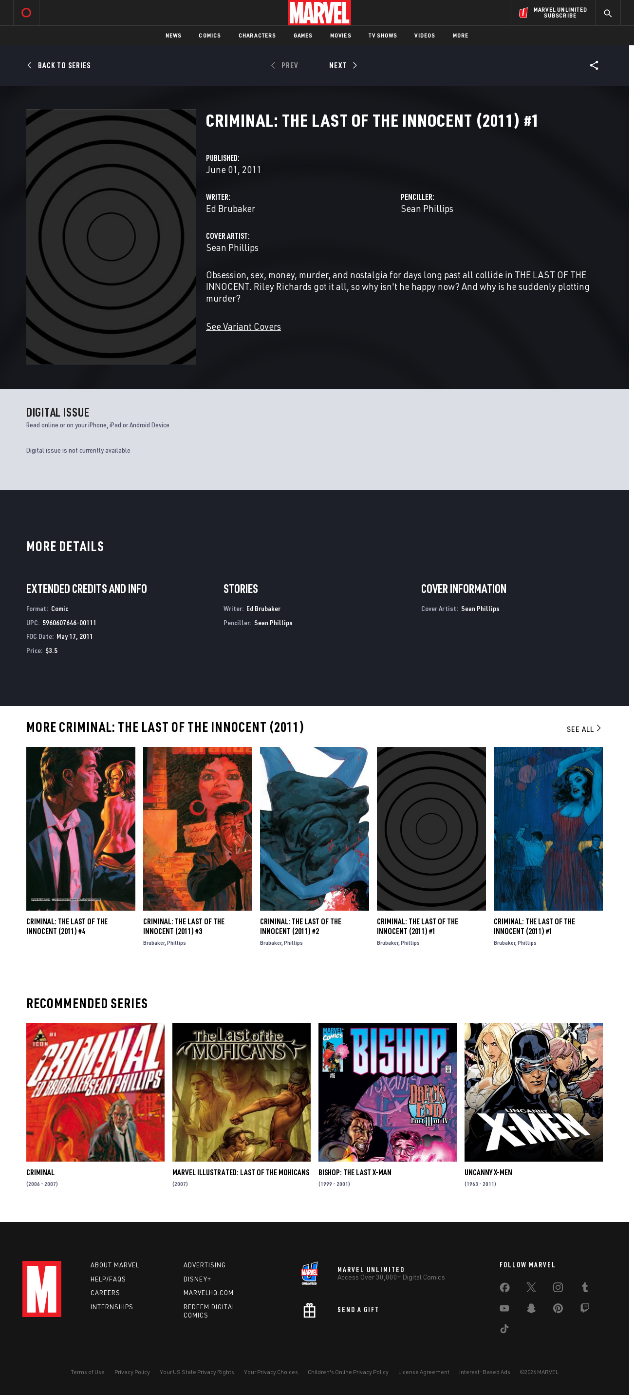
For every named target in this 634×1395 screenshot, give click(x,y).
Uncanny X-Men (488, 1172)
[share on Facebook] (505, 1290)
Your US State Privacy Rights (197, 1372)
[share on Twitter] (531, 1289)
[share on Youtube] (504, 1310)
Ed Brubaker (230, 208)
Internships (112, 1307)
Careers (105, 1293)
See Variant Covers (243, 326)
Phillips (176, 942)
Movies (340, 35)
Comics (210, 35)
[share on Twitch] (585, 1310)
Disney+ (197, 1279)
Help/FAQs (108, 1279)
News (174, 35)
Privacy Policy (132, 1372)
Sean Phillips (427, 208)
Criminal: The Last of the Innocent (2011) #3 (183, 926)
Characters (257, 35)
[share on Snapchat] (531, 1310)
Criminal (40, 1172)
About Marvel (115, 1265)
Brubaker (154, 942)
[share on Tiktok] (504, 1331)
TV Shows (383, 35)
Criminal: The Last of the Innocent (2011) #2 (300, 926)
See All (585, 729)
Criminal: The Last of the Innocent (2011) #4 (67, 926)
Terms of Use (88, 1372)
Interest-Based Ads (484, 1372)
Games (303, 35)
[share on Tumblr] (585, 1289)
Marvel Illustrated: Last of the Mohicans (240, 1172)
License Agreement (423, 1372)
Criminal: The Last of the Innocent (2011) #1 (417, 926)
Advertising (205, 1265)
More (461, 35)
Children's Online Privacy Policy (348, 1372)
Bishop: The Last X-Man (355, 1172)
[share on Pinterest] (558, 1310)
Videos (424, 35)
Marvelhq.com (209, 1293)
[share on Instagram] (558, 1289)
